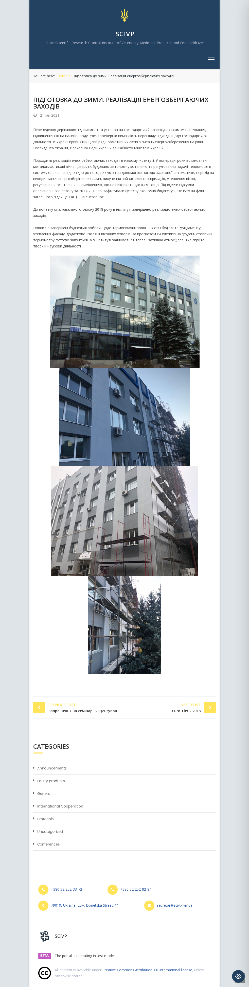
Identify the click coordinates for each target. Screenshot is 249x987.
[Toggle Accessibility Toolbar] (238, 976)
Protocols (45, 818)
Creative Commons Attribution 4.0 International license (147, 969)
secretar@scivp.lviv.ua (174, 905)
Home (62, 76)
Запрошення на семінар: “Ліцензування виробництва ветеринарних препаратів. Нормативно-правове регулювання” (86, 707)
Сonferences (48, 844)
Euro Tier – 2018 (164, 707)
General (44, 793)
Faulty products (51, 780)
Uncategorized (50, 831)
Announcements (52, 768)
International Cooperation (60, 806)
